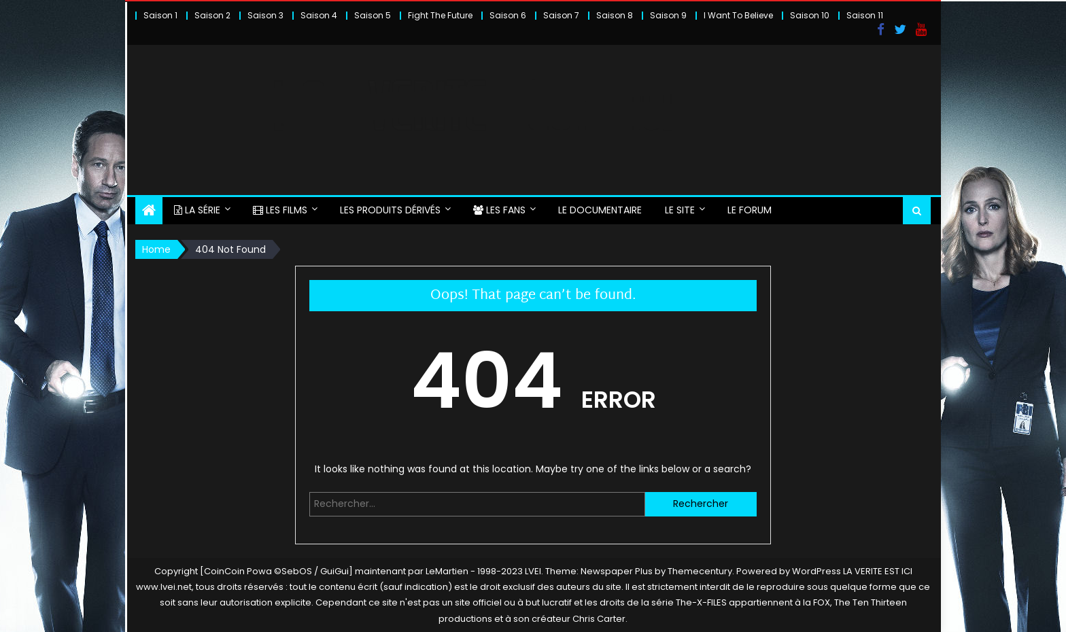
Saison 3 (265, 15)
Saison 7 (561, 15)
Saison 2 (212, 15)
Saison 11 (864, 15)
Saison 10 (809, 15)
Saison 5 (372, 15)
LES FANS (499, 210)
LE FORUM (749, 210)
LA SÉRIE (197, 210)
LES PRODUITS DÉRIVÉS (390, 210)
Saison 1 (160, 15)
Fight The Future (440, 15)
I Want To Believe (738, 15)
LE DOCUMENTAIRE (600, 210)
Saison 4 (318, 15)
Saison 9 (668, 15)
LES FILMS (280, 210)
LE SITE (680, 210)
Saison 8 (614, 15)
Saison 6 (507, 15)
